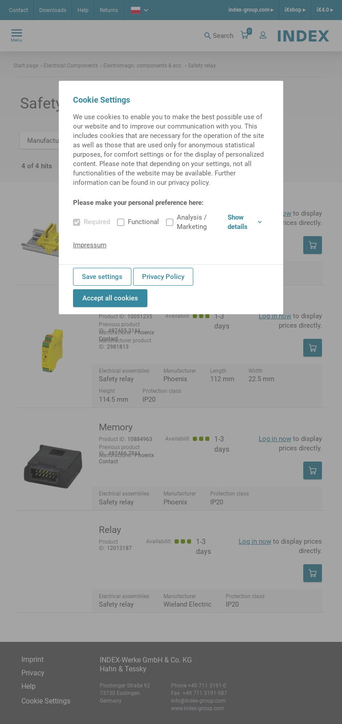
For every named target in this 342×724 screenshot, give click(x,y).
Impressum (89, 245)
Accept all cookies (110, 298)
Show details (245, 222)
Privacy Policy (163, 277)
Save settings (102, 277)
